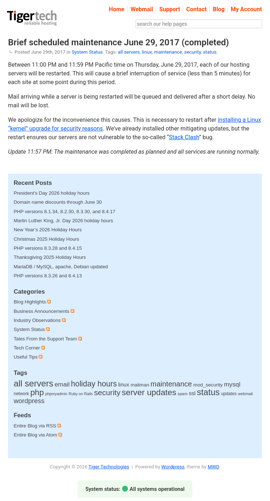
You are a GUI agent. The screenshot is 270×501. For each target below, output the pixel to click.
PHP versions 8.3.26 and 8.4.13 (48, 275)
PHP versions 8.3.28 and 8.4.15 (48, 248)
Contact (196, 9)
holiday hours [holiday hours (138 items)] (94, 384)
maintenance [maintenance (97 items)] (171, 384)
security (192, 52)
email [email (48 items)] (62, 384)
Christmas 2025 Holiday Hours (46, 239)
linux (147, 52)
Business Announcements (41, 311)
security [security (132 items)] (107, 392)
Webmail (141, 9)
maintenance (168, 52)
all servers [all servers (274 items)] (33, 383)
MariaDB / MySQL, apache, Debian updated (61, 266)
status (209, 52)
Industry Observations (37, 320)
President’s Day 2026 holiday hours (52, 193)
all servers (129, 52)
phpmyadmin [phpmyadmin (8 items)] (56, 394)
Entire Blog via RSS (37, 425)
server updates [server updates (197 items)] (149, 392)
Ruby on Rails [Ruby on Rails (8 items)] (80, 394)
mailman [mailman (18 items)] (139, 385)
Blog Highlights (30, 302)
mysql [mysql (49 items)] (232, 384)
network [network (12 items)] (21, 393)
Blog (219, 9)
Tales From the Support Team (45, 338)
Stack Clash (184, 137)
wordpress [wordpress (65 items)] (29, 401)
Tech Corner (27, 348)
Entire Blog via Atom (38, 435)
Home (116, 9)
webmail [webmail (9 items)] (245, 394)
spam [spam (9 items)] (182, 394)
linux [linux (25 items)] (123, 385)
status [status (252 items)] (208, 392)
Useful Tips (26, 357)
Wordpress (172, 466)
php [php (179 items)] (37, 392)
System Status (87, 52)
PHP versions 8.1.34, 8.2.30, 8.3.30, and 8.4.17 (65, 211)
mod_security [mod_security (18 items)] (208, 385)
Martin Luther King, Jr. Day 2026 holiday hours (63, 220)
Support (169, 9)
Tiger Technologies (108, 466)
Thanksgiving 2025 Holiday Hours (50, 257)
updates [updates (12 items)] (229, 393)
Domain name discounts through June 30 (58, 202)
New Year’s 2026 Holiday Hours (48, 229)
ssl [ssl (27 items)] (192, 393)
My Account (246, 9)
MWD (213, 466)
